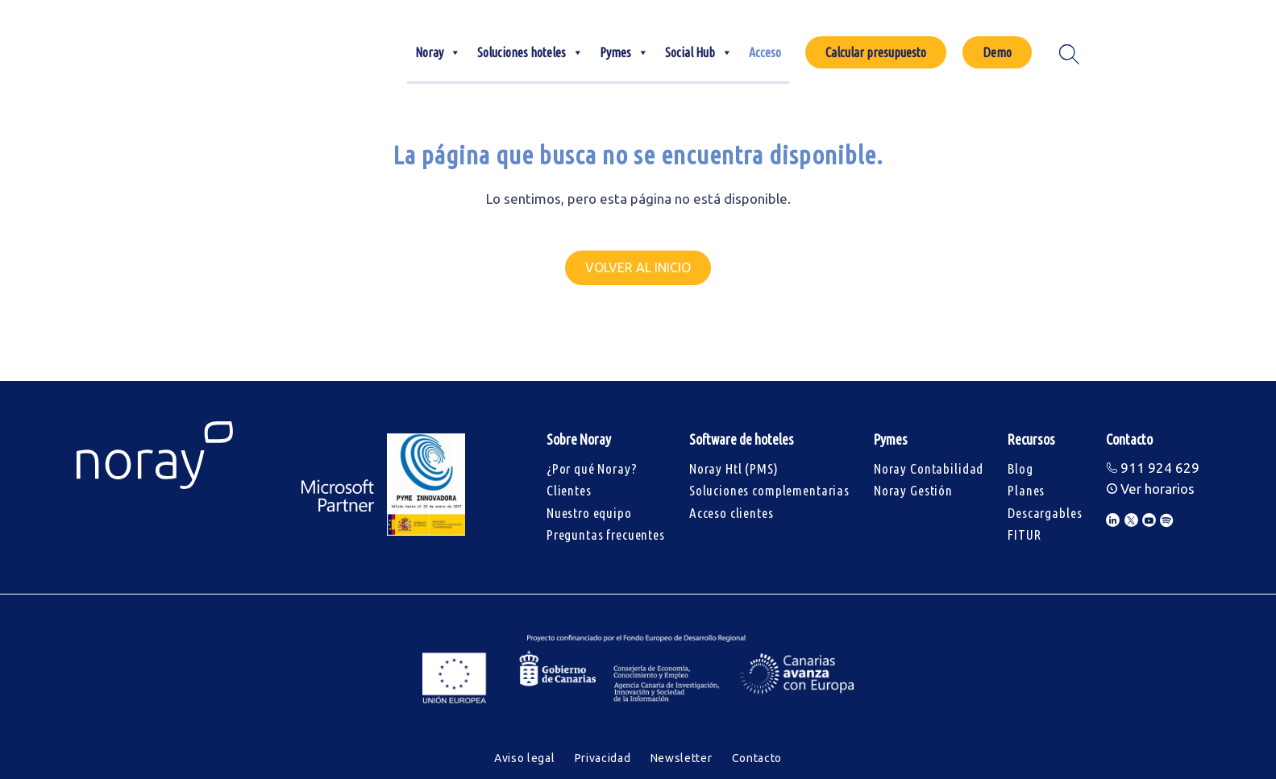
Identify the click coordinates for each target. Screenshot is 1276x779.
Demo (997, 52)
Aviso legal (524, 758)
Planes (1026, 490)
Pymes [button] (624, 52)
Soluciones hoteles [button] (530, 52)
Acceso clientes (731, 512)
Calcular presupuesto (875, 52)
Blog (1020, 468)
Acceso (765, 52)
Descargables (1045, 512)
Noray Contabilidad (928, 468)
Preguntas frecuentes (606, 534)
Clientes (569, 490)
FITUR (1024, 534)
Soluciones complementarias (769, 490)
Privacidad (603, 758)
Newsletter (681, 758)
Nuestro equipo (589, 512)
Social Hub (699, 52)
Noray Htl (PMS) (734, 468)
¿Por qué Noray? (592, 468)
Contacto (757, 758)
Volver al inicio (638, 267)
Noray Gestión (913, 490)
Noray (438, 52)
